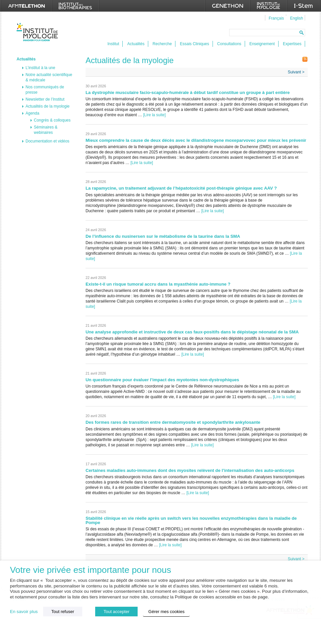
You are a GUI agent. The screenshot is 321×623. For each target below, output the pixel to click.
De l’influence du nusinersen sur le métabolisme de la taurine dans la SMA (163, 236)
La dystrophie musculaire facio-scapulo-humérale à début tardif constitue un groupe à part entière (188, 92)
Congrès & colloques (52, 120)
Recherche (162, 44)
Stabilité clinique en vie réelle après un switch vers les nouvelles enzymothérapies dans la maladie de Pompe (191, 520)
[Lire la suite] (154, 115)
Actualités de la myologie (48, 106)
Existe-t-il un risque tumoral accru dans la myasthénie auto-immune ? (158, 284)
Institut (113, 44)
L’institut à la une (40, 67)
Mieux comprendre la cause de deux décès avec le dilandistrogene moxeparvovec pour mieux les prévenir (196, 140)
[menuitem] (275, 18)
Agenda (32, 113)
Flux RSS (305, 59)
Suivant (296, 72)
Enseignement (262, 44)
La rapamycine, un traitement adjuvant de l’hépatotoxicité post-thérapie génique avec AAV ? (181, 188)
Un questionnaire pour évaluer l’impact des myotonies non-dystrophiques (162, 379)
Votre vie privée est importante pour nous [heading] (90, 570)
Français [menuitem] (276, 18)
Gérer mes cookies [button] (166, 611)
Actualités (136, 44)
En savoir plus (24, 611)
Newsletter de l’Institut (45, 99)
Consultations (229, 44)
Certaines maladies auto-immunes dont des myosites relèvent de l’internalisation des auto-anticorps (190, 470)
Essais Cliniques (194, 44)
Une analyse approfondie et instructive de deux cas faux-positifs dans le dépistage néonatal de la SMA (192, 331)
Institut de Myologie (39, 32)
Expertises (292, 44)
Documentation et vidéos (47, 141)
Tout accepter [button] (116, 611)
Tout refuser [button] (62, 611)
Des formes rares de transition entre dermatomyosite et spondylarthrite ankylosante (173, 422)
